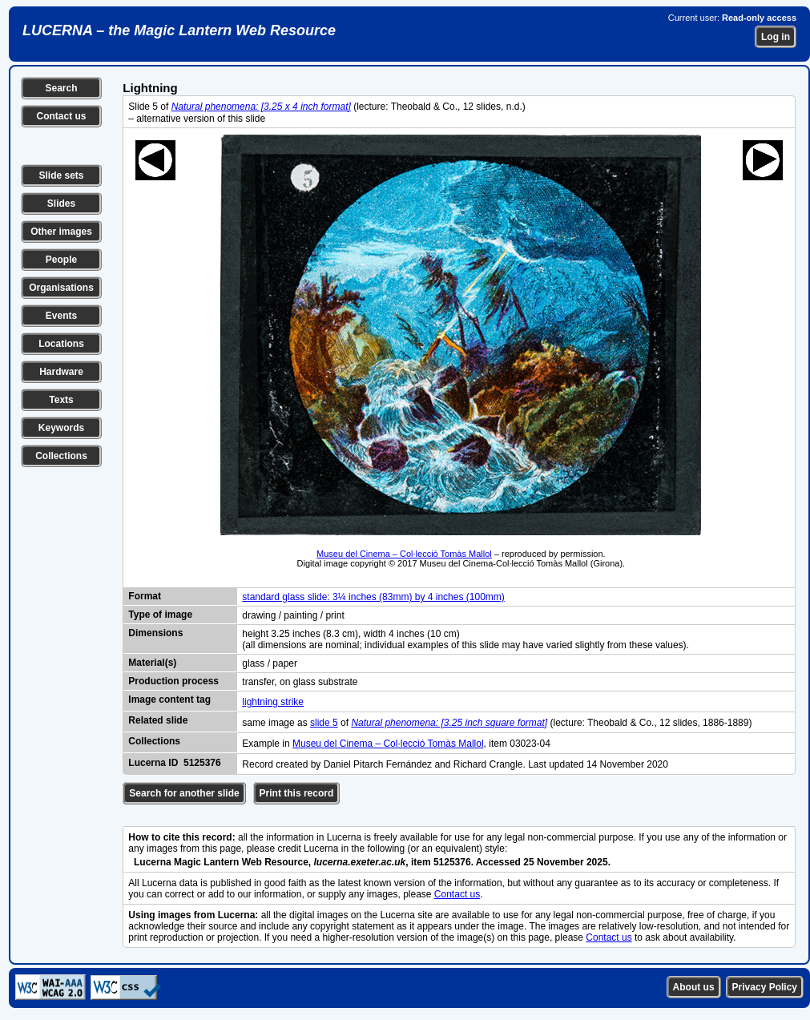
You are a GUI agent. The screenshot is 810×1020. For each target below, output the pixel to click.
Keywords (61, 427)
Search (61, 88)
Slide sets (60, 175)
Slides (61, 203)
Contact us (61, 116)
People (61, 259)
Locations (61, 343)
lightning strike (273, 702)
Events (61, 315)
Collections (61, 456)
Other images (61, 231)
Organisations (61, 287)
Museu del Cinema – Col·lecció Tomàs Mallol (404, 553)
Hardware (61, 371)
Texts (61, 399)
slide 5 (324, 722)
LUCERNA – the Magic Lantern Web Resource (179, 30)
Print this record (297, 793)
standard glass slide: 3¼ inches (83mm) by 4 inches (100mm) (373, 597)
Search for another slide (184, 793)
